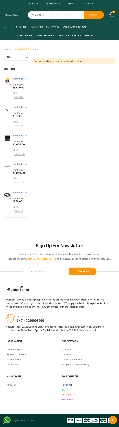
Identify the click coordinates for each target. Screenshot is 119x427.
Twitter (65, 389)
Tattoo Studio (24, 35)
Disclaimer (12, 364)
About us (11, 384)
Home (7, 48)
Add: (8, 326)
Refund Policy (14, 359)
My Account (33, 3)
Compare (88, 3)
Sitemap (66, 349)
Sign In (71, 3)
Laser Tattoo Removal (74, 27)
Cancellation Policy (72, 359)
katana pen (37, 27)
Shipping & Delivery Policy (75, 364)
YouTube (67, 394)
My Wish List (53, 3)
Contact (76, 35)
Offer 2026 (22, 27)
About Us (64, 35)
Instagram (67, 399)
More (87, 35)
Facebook (67, 384)
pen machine (52, 27)
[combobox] (66, 15)
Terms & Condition (17, 354)
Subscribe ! (83, 271)
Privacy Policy (14, 349)
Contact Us (68, 354)
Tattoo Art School (45, 35)
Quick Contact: (25, 316)
